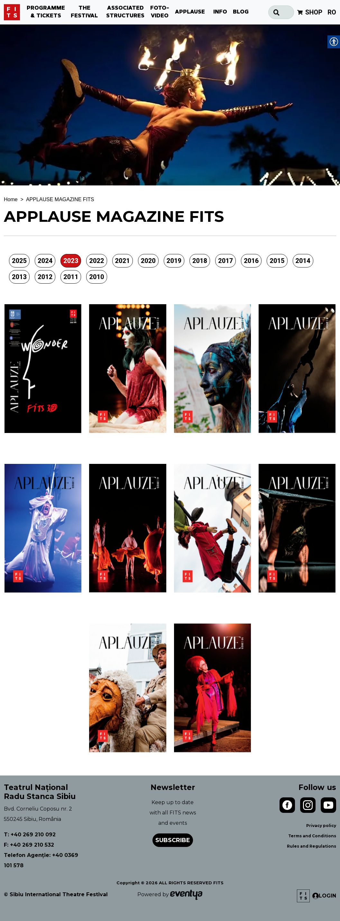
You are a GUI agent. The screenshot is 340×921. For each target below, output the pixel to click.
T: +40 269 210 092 (30, 835)
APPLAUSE (190, 12)
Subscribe (172, 840)
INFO (220, 12)
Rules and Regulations (311, 846)
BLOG (241, 12)
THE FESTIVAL (84, 12)
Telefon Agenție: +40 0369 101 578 (41, 860)
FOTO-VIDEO (159, 12)
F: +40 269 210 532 (29, 845)
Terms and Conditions (312, 835)
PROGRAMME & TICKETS (46, 12)
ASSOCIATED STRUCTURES (125, 12)
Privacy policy (321, 825)
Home (11, 199)
